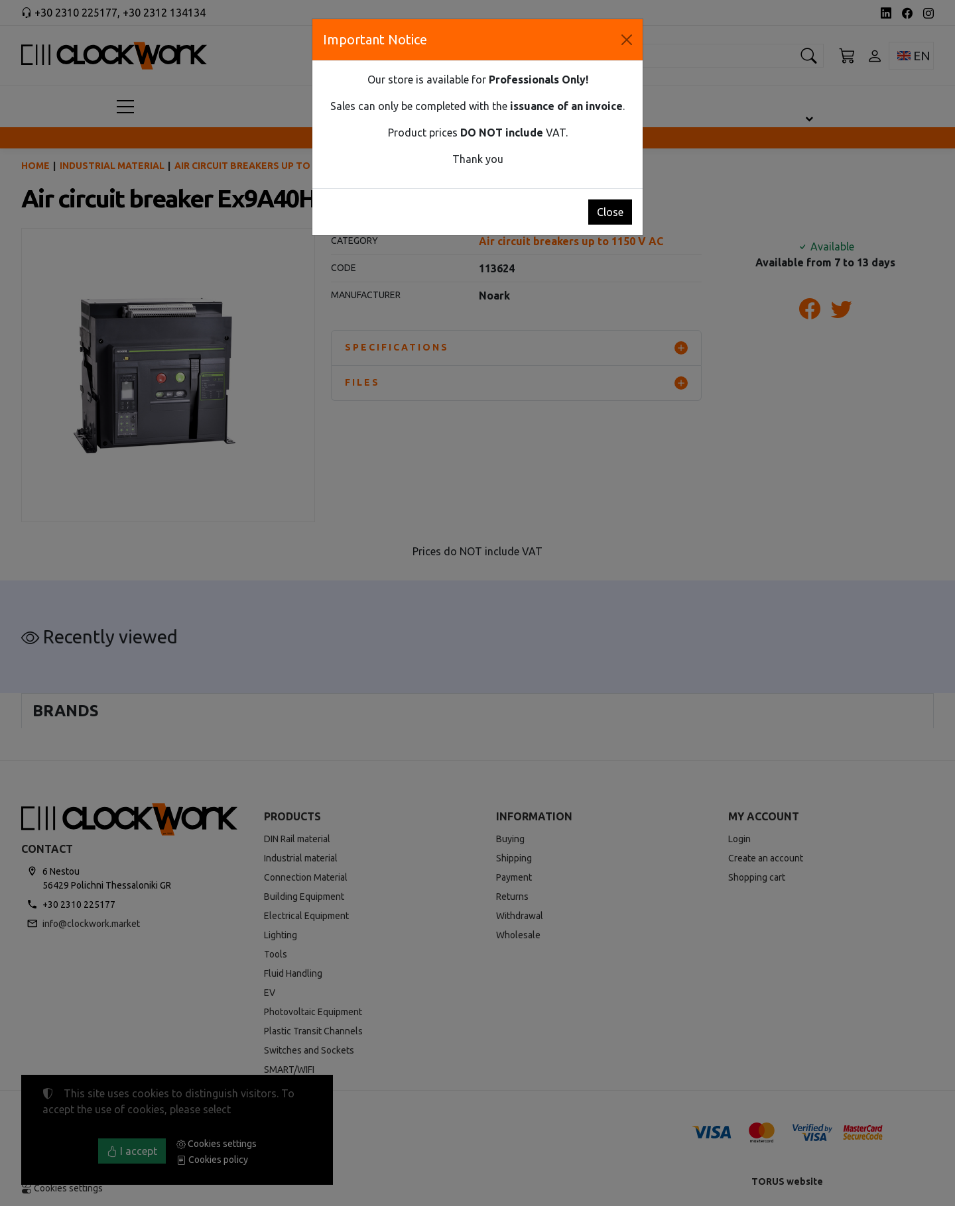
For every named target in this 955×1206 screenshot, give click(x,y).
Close (610, 212)
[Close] (626, 39)
